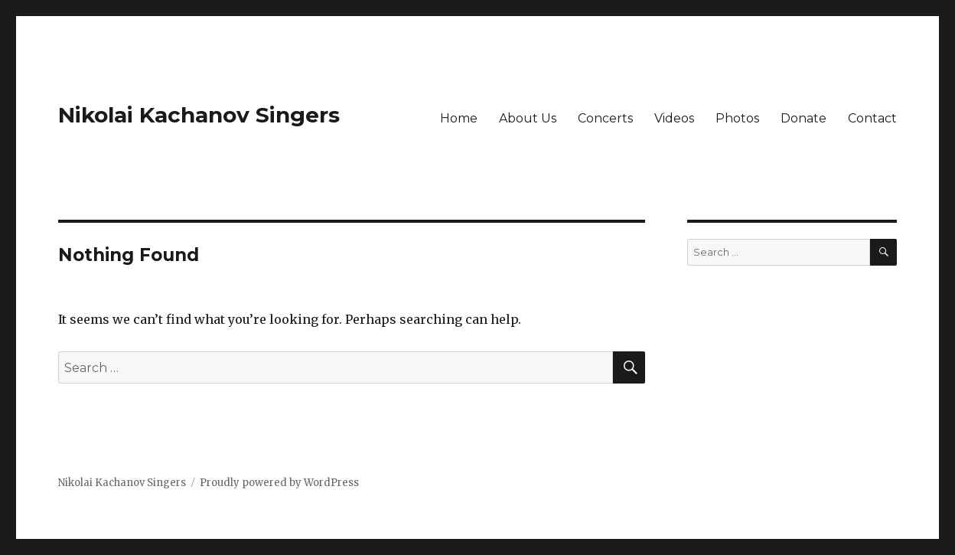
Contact (872, 118)
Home (458, 118)
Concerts (605, 118)
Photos (737, 118)
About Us (527, 118)
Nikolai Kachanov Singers (199, 115)
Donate (803, 118)
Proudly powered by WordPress (279, 482)
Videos (674, 118)
